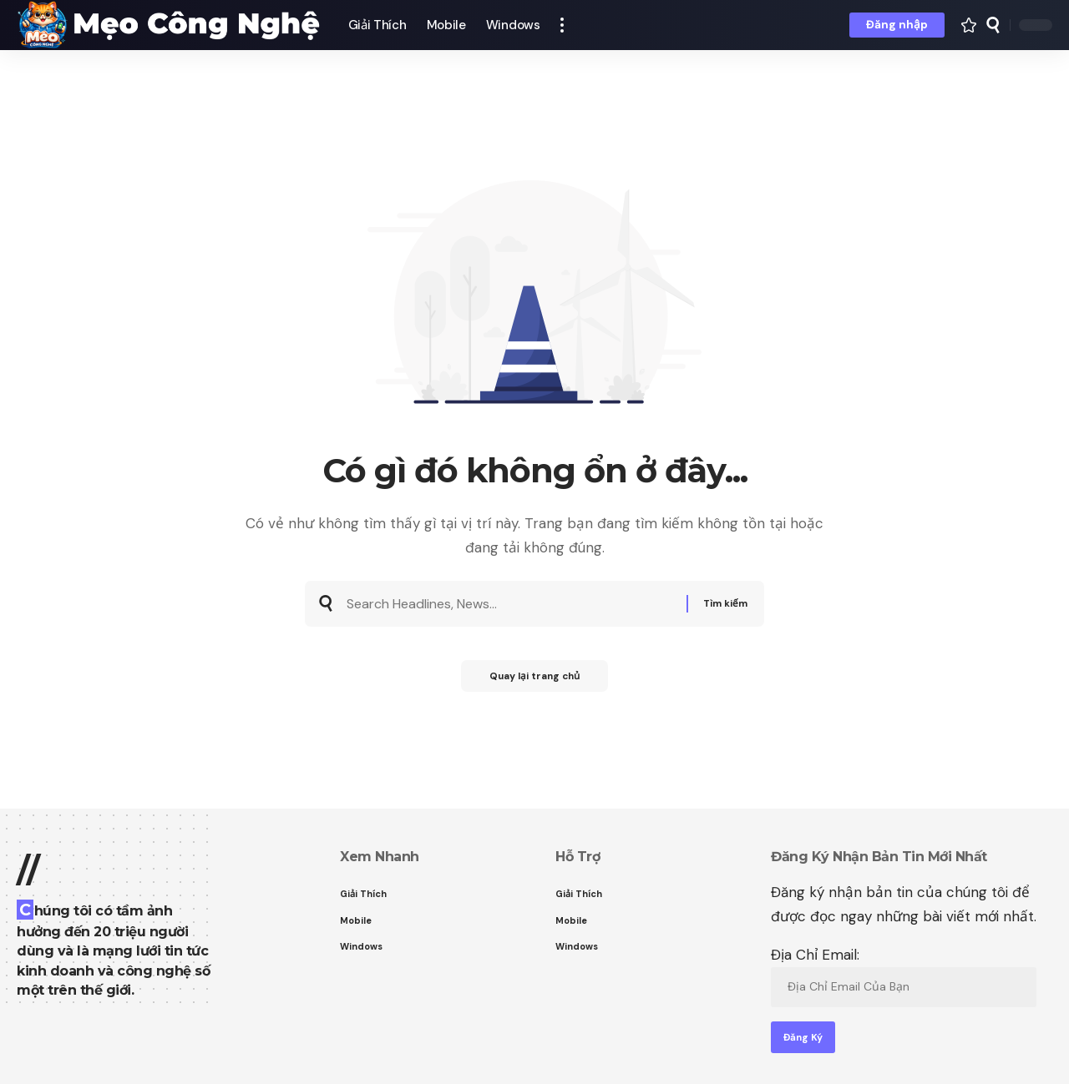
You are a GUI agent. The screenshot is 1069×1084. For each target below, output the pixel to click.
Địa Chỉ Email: (903, 976)
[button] (562, 25)
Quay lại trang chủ (534, 681)
